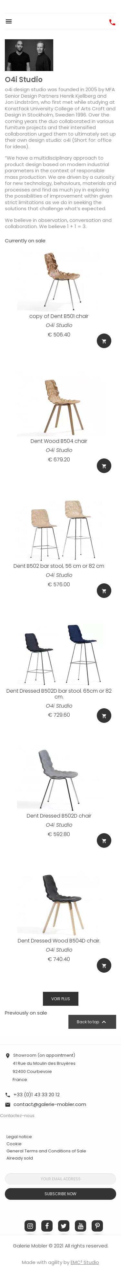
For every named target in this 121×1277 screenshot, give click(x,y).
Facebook (47, 1226)
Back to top (92, 1022)
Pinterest (97, 1226)
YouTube (80, 1226)
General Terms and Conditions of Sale (46, 1151)
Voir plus (60, 999)
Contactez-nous (17, 1116)
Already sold (19, 1158)
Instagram (30, 1226)
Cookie (14, 1144)
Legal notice (19, 1137)
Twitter (63, 1226)
